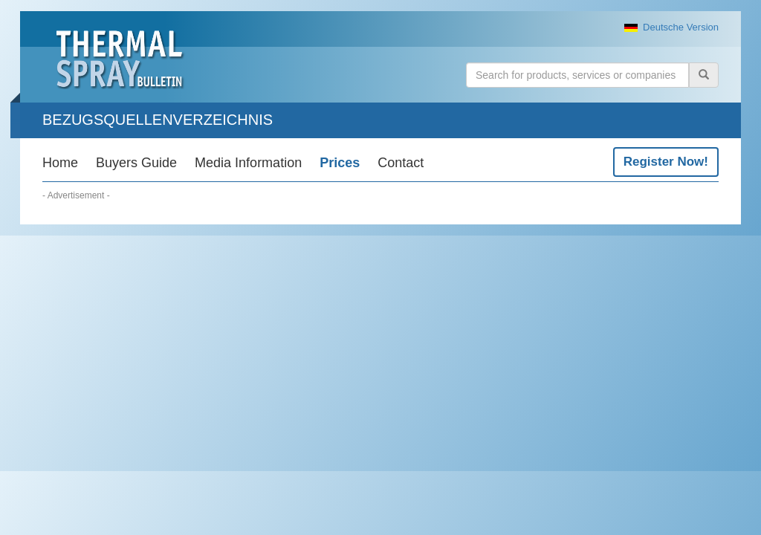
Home (60, 162)
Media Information (248, 162)
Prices (340, 162)
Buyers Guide (136, 162)
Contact (401, 162)
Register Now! (666, 162)
